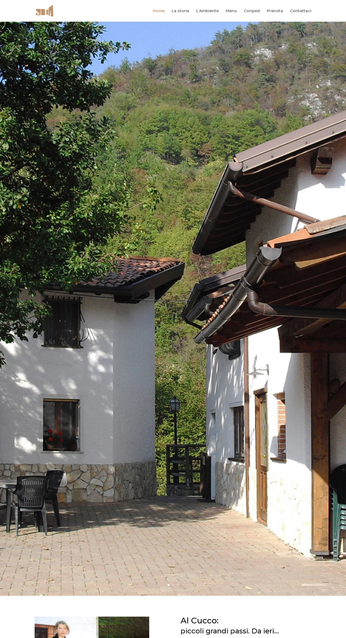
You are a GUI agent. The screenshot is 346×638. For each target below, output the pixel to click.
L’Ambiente (207, 11)
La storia (180, 11)
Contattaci (300, 11)
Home (159, 11)
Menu (231, 11)
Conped (252, 11)
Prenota (275, 11)
